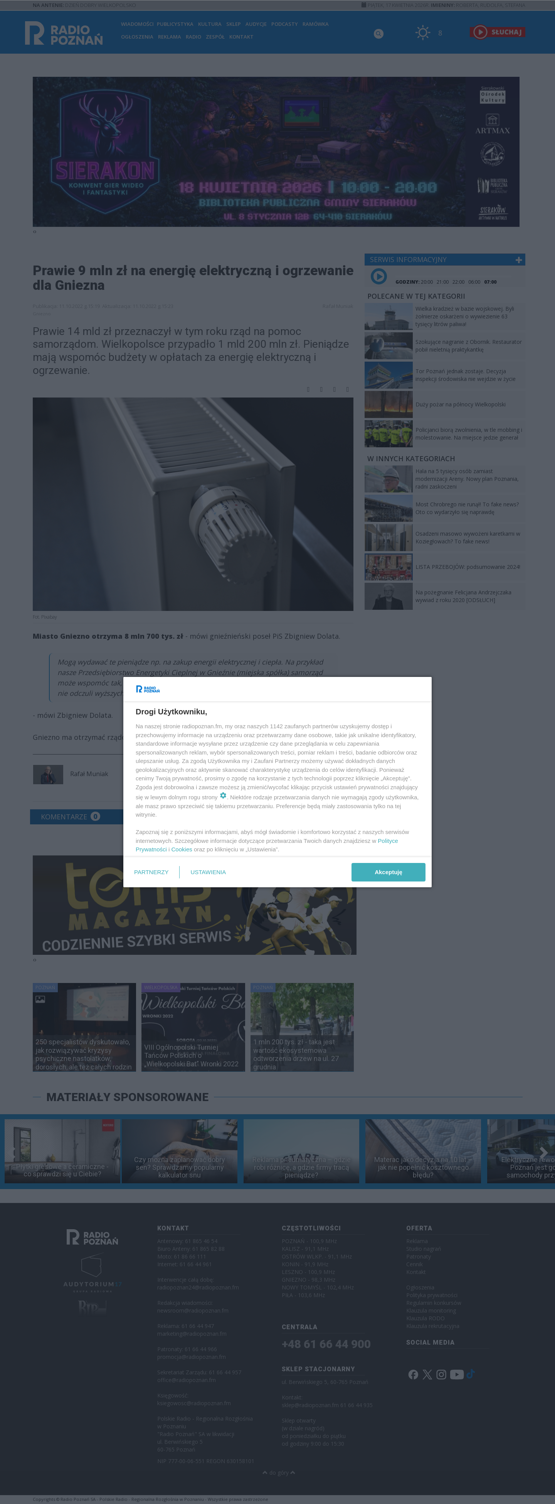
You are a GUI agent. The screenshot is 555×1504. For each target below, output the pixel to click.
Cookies (182, 849)
